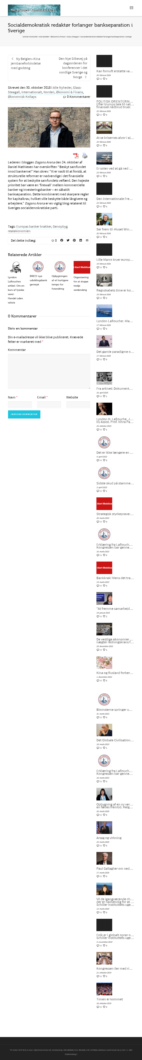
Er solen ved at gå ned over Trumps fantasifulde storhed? (115, 168)
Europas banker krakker (33, 226)
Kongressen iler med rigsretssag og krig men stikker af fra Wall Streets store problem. (115, 968)
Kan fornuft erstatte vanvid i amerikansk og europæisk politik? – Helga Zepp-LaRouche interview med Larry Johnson (115, 71)
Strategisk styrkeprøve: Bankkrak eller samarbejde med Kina (115, 514)
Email (41, 397)
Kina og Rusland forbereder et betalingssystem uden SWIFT (115, 673)
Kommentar (17, 350)
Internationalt (31, 92)
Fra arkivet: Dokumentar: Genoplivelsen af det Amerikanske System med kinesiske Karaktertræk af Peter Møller (115, 388)
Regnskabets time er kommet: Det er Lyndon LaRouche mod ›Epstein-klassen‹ (115, 290)
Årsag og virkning (108, 838)
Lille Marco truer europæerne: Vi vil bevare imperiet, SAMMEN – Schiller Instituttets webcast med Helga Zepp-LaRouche (115, 259)
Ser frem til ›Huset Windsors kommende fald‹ (115, 229)
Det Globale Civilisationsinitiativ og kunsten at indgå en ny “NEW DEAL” (115, 740)
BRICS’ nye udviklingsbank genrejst (38, 280)
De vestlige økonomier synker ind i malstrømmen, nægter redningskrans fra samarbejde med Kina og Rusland (115, 641)
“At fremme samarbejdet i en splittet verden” (115, 608)
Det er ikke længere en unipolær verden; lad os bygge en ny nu (115, 452)
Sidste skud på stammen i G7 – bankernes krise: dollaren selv (115, 483)
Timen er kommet (109, 999)
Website (72, 397)
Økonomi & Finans (69, 92)
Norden (49, 92)
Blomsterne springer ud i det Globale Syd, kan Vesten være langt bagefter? (115, 709)
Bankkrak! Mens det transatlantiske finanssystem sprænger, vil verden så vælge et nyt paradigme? (115, 578)
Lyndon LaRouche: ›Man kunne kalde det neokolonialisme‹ (115, 321)
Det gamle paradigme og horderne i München (115, 351)
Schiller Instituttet (30, 37)
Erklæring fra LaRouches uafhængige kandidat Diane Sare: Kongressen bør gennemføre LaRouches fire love (115, 546)
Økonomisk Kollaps (22, 97)
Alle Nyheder (62, 87)
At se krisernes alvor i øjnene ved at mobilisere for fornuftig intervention (115, 137)
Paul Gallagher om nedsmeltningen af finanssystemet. (115, 868)
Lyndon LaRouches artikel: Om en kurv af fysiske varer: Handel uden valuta (16, 290)
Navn (11, 397)
